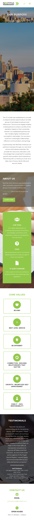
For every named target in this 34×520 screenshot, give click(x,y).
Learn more (7, 191)
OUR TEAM (17, 225)
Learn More (9, 200)
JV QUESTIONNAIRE (17, 269)
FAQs (17, 249)
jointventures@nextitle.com (17, 501)
